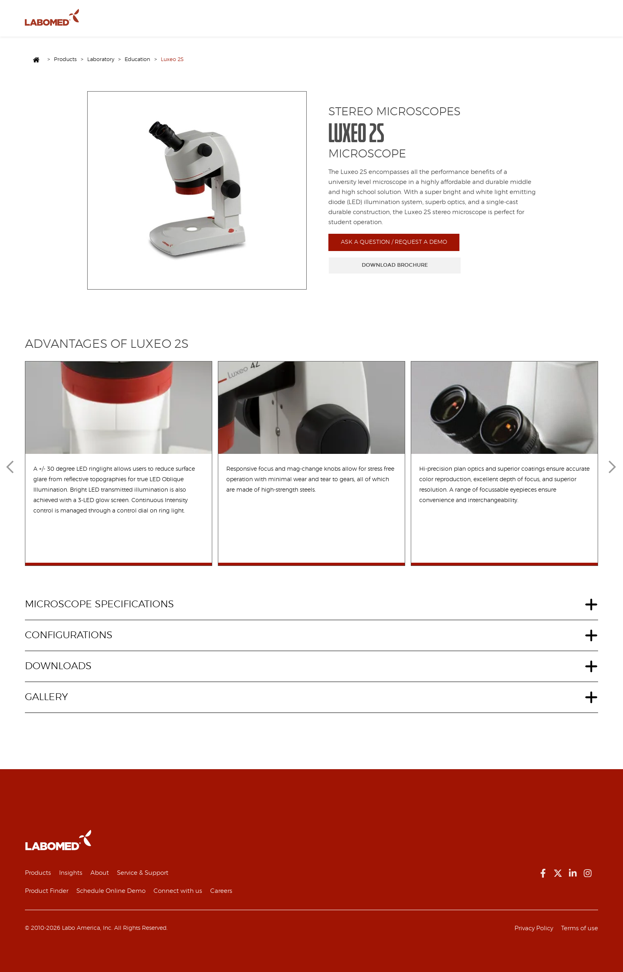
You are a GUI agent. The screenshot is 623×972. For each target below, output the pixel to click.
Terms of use (579, 928)
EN (253, 22)
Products (137, 22)
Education (137, 59)
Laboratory (100, 59)
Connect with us (178, 891)
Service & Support (142, 873)
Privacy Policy (533, 928)
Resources (195, 22)
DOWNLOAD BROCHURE (395, 265)
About (165, 22)
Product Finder (46, 891)
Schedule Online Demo (111, 891)
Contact (228, 22)
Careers (221, 891)
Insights (70, 873)
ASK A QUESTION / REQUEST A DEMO (394, 242)
